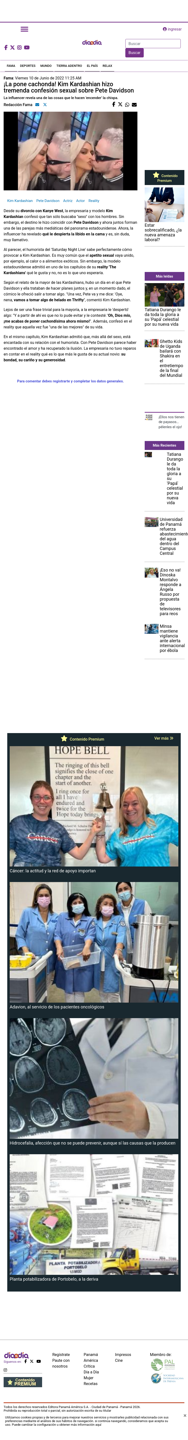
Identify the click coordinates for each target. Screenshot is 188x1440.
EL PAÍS (92, 66)
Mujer (89, 1378)
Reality (94, 201)
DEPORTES (28, 66)
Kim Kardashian (20, 201)
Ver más (163, 738)
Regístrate (61, 1354)
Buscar (134, 52)
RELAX (107, 66)
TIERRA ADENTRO (69, 66)
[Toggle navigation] (24, 29)
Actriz (68, 201)
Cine (119, 1360)
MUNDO (46, 66)
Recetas (91, 1383)
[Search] (153, 43)
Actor (80, 201)
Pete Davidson (48, 201)
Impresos (123, 1354)
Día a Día (91, 1372)
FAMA (11, 66)
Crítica (89, 1366)
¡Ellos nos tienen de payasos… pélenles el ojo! (171, 422)
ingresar (172, 29)
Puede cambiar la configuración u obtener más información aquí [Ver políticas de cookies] (56, 1424)
